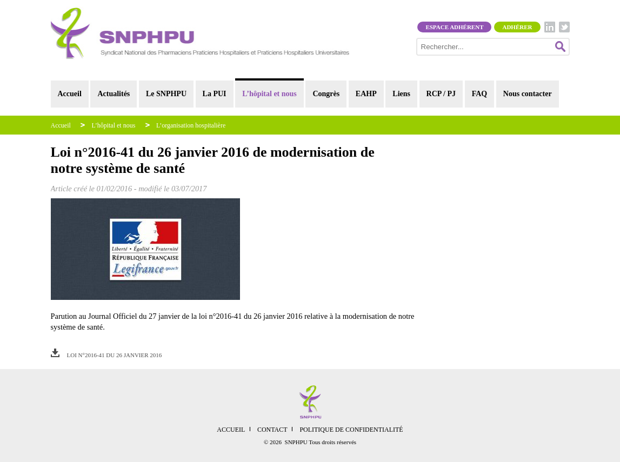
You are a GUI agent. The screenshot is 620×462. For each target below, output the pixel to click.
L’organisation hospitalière (190, 125)
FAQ (480, 94)
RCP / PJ (441, 94)
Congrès (325, 94)
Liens (401, 94)
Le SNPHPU (166, 94)
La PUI (214, 94)
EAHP (366, 94)
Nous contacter (527, 94)
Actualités (113, 94)
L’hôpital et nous (269, 94)
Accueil (70, 94)
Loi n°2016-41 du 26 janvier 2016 (114, 355)
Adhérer (517, 27)
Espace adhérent (454, 27)
